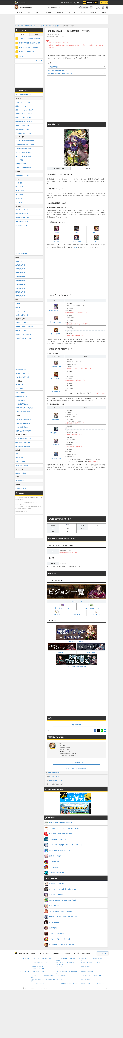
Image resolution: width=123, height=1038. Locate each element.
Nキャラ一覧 (18, 202)
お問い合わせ (68, 953)
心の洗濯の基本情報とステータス (58, 70)
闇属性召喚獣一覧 (20, 292)
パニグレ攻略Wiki (60, 979)
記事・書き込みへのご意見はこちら (76, 768)
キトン (76, 229)
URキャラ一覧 (19, 187)
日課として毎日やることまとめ (24, 326)
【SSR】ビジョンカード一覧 (91, 606)
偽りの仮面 (56, 442)
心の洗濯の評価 (53, 67)
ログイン (104, 2)
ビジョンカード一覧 (54, 776)
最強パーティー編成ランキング (24, 110)
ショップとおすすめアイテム (23, 338)
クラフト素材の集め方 (21, 427)
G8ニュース (60, 12)
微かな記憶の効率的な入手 (22, 442)
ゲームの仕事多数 (66, 2)
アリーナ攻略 (19, 457)
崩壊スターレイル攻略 (37, 966)
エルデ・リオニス (56, 238)
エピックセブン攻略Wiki (87, 971)
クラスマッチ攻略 (20, 461)
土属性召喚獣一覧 (20, 284)
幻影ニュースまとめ (20, 473)
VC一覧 (83, 12)
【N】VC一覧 (96, 612)
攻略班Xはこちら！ (20, 488)
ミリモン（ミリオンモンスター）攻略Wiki (66, 983)
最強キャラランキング (21, 106)
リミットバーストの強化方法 (23, 411)
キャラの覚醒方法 (20, 400)
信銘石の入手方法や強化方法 (23, 431)
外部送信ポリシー (57, 953)
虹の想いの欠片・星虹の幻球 (23, 438)
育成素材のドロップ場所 (22, 175)
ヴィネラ (56, 229)
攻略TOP (19, 12)
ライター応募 (102, 953)
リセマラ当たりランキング (22, 102)
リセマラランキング (62, 648)
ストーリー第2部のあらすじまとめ (24, 140)
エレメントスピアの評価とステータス (29, 38)
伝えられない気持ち (56, 364)
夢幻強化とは (19, 384)
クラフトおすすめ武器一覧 (22, 423)
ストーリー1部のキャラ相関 (23, 148)
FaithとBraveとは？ (21, 392)
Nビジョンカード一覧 (21, 253)
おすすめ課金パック (20, 369)
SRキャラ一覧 (19, 194)
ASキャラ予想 (19, 160)
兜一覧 (21, 56)
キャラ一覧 (72, 12)
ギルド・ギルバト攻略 (21, 465)
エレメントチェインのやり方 (23, 334)
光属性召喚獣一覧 (20, 288)
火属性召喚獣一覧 (20, 265)
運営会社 (76, 953)
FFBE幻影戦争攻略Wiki (54, 772)
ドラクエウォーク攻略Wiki (38, 968)
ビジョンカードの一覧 (76, 601)
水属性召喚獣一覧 (20, 276)
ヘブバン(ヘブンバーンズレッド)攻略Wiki (91, 975)
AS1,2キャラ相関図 (20, 164)
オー (96, 238)
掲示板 (36, 34)
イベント (17, 454)
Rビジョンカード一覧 (21, 225)
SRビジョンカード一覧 (21, 221)
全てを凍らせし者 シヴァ (56, 307)
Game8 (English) (86, 953)
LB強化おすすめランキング (23, 129)
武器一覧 (17, 303)
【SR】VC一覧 (57, 612)
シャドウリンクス (76, 238)
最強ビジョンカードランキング (76, 633)
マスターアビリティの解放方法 (24, 408)
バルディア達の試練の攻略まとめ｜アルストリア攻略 (31, 47)
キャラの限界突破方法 (21, 404)
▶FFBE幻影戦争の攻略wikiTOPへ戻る (76, 660)
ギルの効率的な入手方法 (22, 377)
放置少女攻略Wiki (85, 979)
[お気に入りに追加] (83, 7)
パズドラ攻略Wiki (60, 966)
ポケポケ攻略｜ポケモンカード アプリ (90, 962)
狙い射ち (76, 247)
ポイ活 (77, 2)
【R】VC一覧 (76, 612)
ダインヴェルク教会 (56, 455)
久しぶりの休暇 (56, 389)
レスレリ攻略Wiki (60, 975)
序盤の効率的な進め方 (21, 322)
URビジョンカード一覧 (21, 213)
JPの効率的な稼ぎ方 (21, 396)
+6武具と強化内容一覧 (21, 315)
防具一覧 (17, 307)
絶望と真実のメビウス (55, 430)
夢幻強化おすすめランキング (23, 133)
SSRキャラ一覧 (19, 190)
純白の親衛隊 (55, 416)
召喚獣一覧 (93, 12)
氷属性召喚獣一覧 (20, 269)
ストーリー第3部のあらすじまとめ (24, 144)
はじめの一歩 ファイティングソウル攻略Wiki (92, 983)
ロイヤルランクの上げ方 (22, 373)
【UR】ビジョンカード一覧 (62, 606)
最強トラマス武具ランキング (23, 125)
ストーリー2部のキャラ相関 (23, 152)
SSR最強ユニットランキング (23, 114)
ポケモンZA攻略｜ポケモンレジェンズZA (41, 958)
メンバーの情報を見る (76, 762)
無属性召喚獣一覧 (20, 296)
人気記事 (22, 34)
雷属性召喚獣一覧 (20, 280)
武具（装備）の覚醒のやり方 (23, 419)
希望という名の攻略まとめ (26, 51)
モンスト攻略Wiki (85, 966)
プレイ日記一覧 (19, 480)
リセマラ (38, 12)
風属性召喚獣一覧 (20, 272)
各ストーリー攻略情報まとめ (23, 167)
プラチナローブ (70, 469)
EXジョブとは (19, 388)
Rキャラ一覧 (18, 198)
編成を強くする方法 (20, 330)
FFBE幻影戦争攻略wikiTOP (23, 94)
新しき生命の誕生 (55, 331)
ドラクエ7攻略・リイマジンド (39, 962)
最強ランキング (91, 648)
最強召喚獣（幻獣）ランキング (24, 121)
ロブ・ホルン (96, 229)
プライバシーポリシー (44, 953)
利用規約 (33, 953)
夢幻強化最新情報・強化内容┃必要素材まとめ (31, 43)
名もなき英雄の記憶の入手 (22, 446)
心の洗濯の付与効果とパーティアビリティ (60, 73)
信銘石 (104, 12)
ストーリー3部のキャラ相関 (23, 156)
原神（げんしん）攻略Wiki (38, 971)
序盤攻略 (48, 12)
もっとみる (39, 60)
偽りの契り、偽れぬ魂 (55, 319)
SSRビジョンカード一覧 (55, 780)
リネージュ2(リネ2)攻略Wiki (38, 983)
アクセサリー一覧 (20, 311)
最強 (29, 12)
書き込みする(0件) (77, 725)
